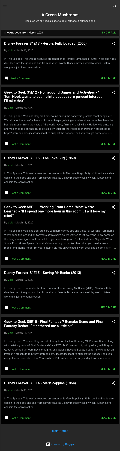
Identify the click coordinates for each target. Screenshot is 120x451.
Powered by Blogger (60, 444)
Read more (108, 78)
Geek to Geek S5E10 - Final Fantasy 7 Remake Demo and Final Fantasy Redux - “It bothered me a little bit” (54, 324)
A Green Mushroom (60, 14)
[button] (114, 44)
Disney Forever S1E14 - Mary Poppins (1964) (40, 383)
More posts (60, 431)
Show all (109, 32)
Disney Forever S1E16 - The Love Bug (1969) (40, 158)
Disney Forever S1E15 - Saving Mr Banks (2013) (42, 273)
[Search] (115, 7)
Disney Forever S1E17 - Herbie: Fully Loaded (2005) (45, 43)
